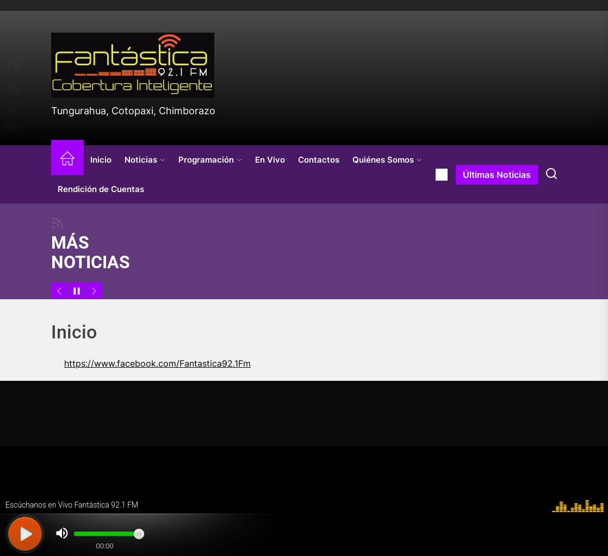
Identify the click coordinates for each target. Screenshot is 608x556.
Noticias (145, 160)
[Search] (551, 174)
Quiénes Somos (387, 160)
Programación (210, 160)
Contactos (318, 160)
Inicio (100, 160)
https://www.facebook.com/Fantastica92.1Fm (157, 363)
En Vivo (270, 160)
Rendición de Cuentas (101, 189)
